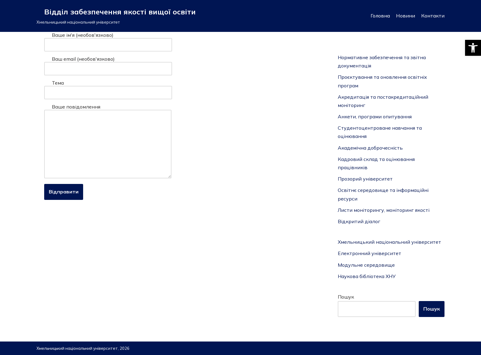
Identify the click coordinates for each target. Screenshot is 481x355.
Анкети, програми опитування (375, 116)
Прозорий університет (365, 179)
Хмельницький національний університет (389, 242)
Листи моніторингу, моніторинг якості (383, 210)
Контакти (432, 16)
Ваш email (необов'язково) (108, 64)
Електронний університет (369, 253)
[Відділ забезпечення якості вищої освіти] (116, 16)
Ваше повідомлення (107, 142)
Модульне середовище (366, 265)
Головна (380, 16)
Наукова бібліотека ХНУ (367, 276)
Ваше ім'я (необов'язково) (108, 40)
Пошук (346, 297)
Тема (108, 88)
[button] (473, 48)
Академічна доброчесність (370, 148)
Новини (405, 16)
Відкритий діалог (359, 221)
